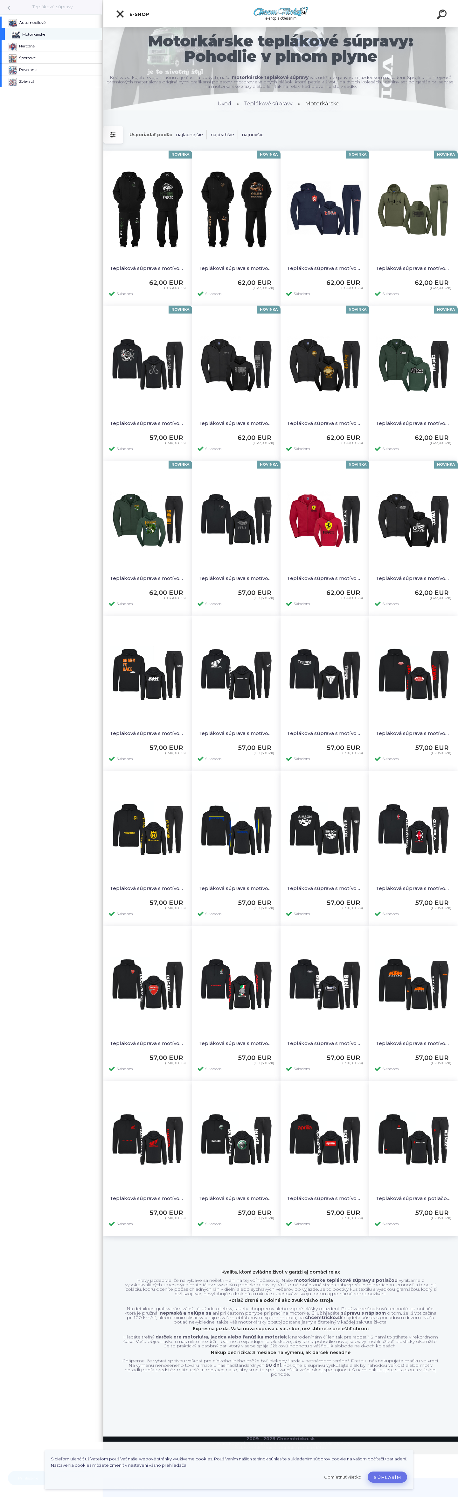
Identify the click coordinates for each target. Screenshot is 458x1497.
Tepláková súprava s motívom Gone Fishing (414, 423)
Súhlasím (387, 1477)
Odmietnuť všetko (342, 1477)
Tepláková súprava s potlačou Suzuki (414, 1198)
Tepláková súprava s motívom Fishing (236, 423)
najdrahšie (222, 135)
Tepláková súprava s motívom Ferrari (325, 578)
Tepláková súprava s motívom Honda (148, 1198)
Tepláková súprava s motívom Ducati (148, 1043)
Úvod (224, 104)
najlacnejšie (189, 135)
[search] (442, 15)
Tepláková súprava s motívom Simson (325, 888)
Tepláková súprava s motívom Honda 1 (236, 733)
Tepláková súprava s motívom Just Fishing (325, 423)
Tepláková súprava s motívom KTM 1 (148, 733)
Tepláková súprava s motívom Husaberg (236, 888)
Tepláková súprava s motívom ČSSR (325, 268)
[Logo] (280, 13)
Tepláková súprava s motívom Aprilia (325, 1198)
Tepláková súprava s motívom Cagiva (236, 1043)
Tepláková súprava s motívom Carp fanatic (236, 268)
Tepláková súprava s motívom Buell (236, 578)
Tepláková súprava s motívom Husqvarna (148, 888)
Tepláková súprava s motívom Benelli (236, 1198)
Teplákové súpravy (52, 7)
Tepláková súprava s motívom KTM (414, 1043)
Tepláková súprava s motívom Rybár (414, 268)
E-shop (132, 14)
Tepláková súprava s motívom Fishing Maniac (148, 423)
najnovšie (253, 135)
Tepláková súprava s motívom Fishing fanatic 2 (148, 268)
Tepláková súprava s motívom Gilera (414, 888)
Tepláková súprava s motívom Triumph (325, 733)
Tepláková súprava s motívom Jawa (414, 578)
